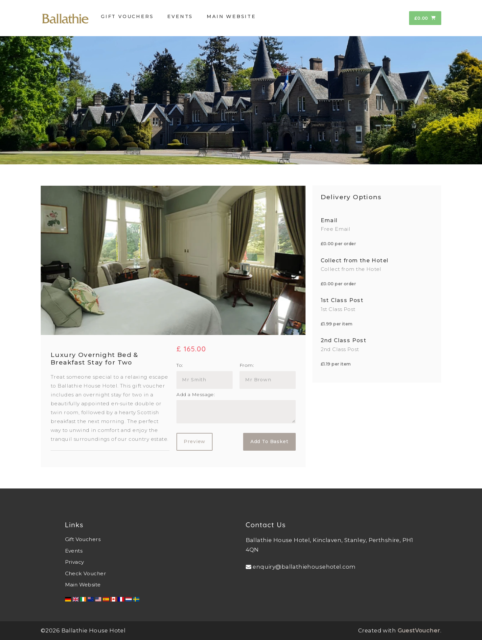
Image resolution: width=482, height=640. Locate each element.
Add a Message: (195, 394)
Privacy (74, 562)
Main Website (83, 584)
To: (179, 365)
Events (74, 551)
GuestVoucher (419, 630)
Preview (194, 441)
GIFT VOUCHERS (127, 16)
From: (247, 365)
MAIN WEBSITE (231, 16)
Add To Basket (269, 441)
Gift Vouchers (83, 539)
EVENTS (180, 16)
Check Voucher (85, 573)
